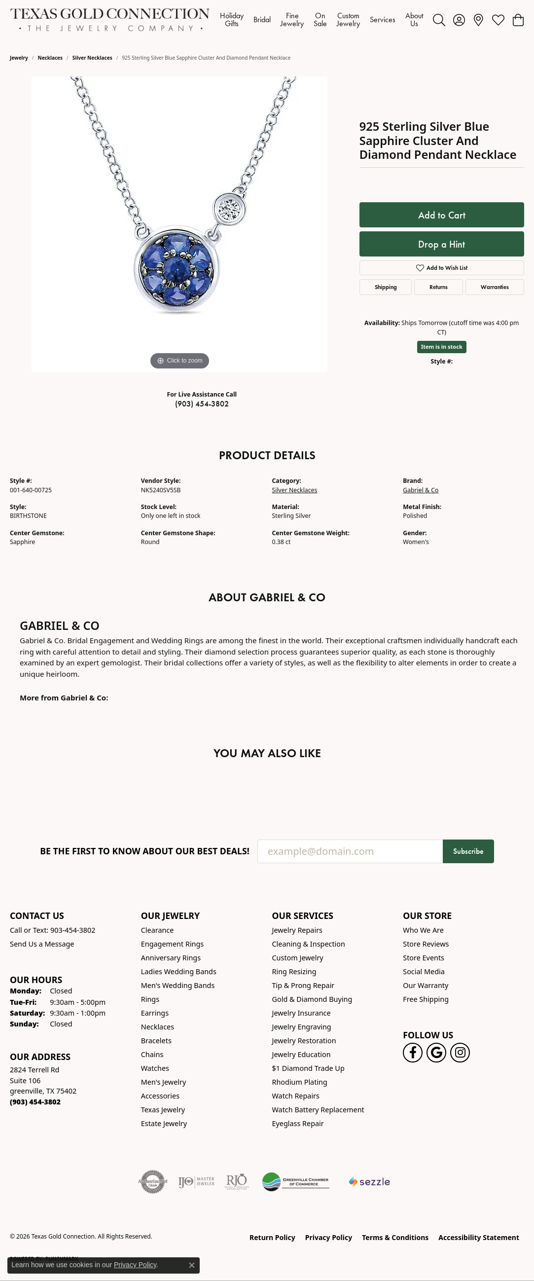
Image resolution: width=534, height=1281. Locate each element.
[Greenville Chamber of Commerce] (296, 1181)
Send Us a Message (42, 944)
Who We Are (423, 930)
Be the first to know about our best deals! (144, 851)
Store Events (423, 957)
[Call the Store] (35, 1101)
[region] (179, 224)
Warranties (495, 287)
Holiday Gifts (232, 19)
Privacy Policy (328, 1237)
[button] (439, 20)
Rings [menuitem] (150, 999)
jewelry (19, 57)
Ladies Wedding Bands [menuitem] (178, 971)
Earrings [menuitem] (155, 1013)
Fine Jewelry (292, 19)
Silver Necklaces (92, 57)
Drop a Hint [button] (441, 244)
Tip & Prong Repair (303, 985)
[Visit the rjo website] (236, 1182)
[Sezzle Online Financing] (369, 1182)
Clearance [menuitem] (157, 930)
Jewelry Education (301, 1054)
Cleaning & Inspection (308, 944)
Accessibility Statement (478, 1237)
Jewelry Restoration (304, 1040)
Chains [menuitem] (152, 1054)
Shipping (386, 287)
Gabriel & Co (420, 490)
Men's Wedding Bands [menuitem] (178, 985)
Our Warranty (425, 985)
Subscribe (468, 851)
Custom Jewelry (348, 19)
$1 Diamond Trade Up (308, 1068)
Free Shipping (426, 999)
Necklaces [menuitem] (157, 1026)
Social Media (424, 971)
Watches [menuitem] (155, 1068)
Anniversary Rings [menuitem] (171, 957)
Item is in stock (442, 346)
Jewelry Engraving (301, 1026)
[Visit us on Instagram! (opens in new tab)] (460, 1052)
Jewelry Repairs (297, 930)
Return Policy (272, 1237)
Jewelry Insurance (301, 1013)
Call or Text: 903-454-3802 (53, 930)
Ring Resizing (294, 971)
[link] (478, 20)
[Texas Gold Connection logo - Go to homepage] (110, 19)
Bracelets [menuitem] (156, 1040)
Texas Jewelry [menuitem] (163, 1109)
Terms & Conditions (395, 1237)
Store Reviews (426, 944)
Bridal (262, 19)
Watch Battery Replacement (318, 1109)
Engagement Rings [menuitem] (172, 944)
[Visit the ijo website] (196, 1182)
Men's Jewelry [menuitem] (163, 1082)
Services (382, 19)
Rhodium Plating (299, 1082)
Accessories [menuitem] (160, 1095)
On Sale (320, 19)
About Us (414, 19)
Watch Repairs (296, 1095)
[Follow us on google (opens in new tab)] (436, 1052)
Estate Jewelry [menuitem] (164, 1123)
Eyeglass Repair (298, 1123)
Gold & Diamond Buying (312, 999)
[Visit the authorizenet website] (153, 1182)
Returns (438, 287)
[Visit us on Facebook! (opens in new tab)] (413, 1052)
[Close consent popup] (192, 1265)
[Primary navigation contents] (321, 19)
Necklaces (50, 57)
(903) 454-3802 (202, 403)
